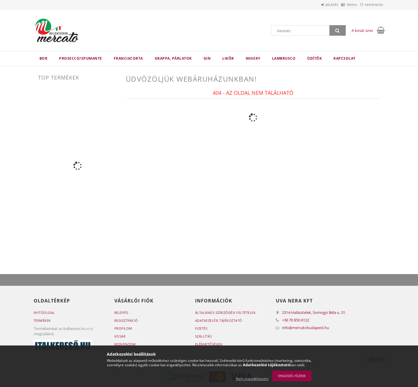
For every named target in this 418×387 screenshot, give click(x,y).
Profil (343, 5)
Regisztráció (126, 320)
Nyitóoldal (44, 312)
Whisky (253, 58)
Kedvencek (371, 5)
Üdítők (314, 58)
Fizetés (201, 328)
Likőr (228, 58)
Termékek (42, 320)
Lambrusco (284, 58)
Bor (43, 58)
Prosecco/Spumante (80, 58)
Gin (207, 58)
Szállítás (203, 336)
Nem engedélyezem (252, 378)
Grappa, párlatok (173, 58)
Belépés (317, 5)
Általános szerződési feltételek (225, 312)
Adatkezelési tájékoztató (218, 320)
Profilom (123, 328)
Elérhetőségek (209, 344)
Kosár (120, 336)
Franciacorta (128, 58)
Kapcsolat (344, 58)
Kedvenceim (125, 344)
